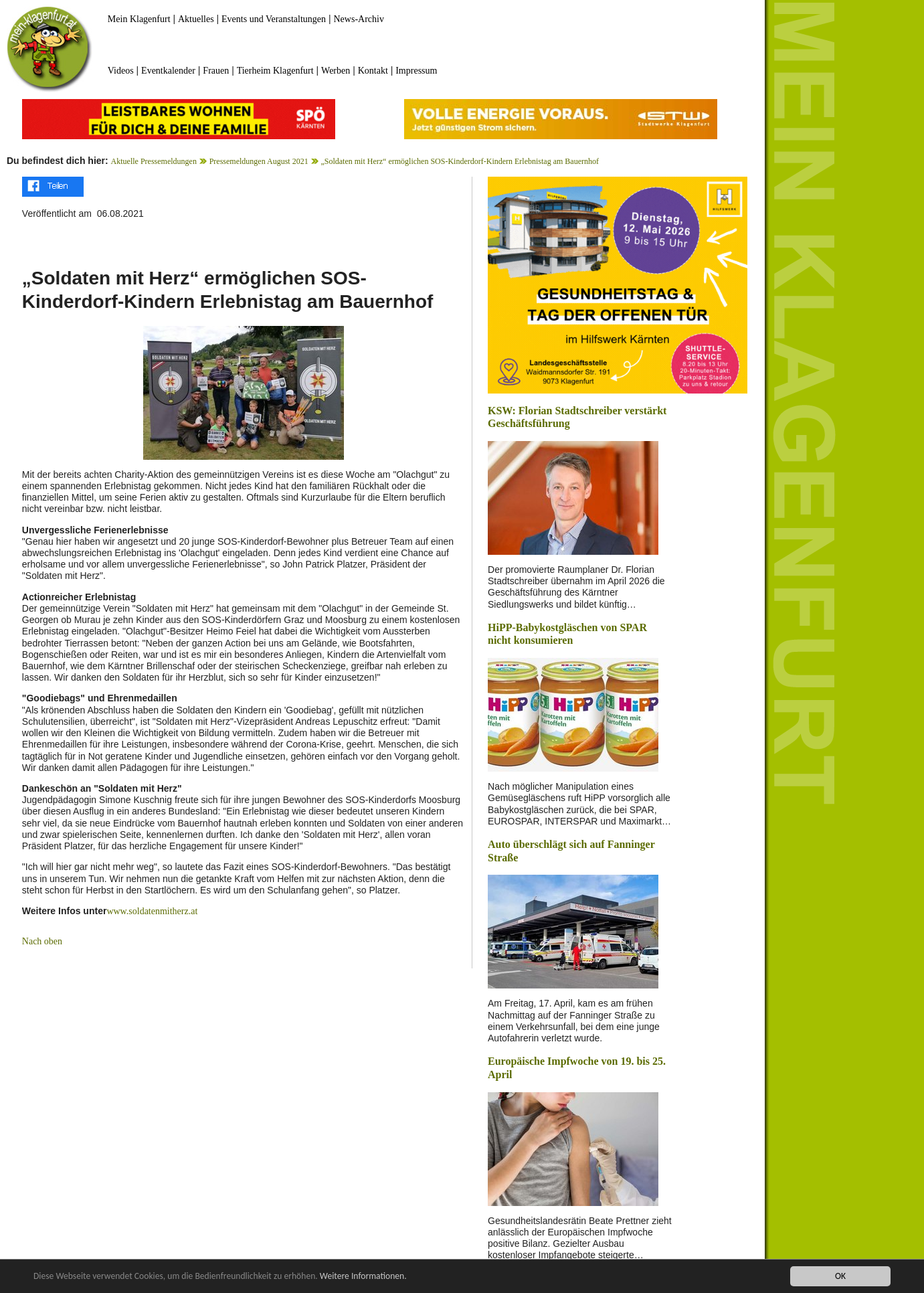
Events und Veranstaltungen (273, 19)
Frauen (216, 71)
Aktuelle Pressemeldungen (154, 161)
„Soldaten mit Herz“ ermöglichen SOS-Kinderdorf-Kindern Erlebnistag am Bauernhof (459, 161)
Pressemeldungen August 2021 (258, 161)
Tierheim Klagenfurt (275, 71)
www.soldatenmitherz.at (151, 911)
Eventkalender (168, 71)
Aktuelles (196, 19)
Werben (335, 71)
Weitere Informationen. (363, 1276)
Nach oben (42, 941)
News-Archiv (359, 19)
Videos (121, 71)
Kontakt (373, 71)
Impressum (416, 71)
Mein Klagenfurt (139, 19)
